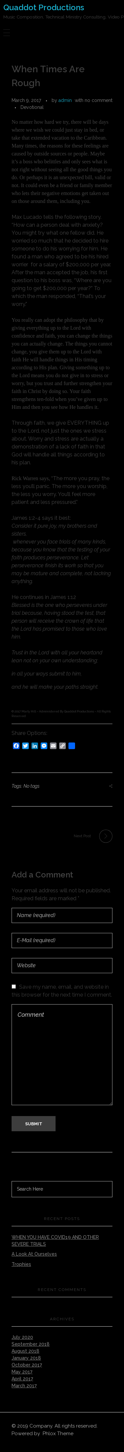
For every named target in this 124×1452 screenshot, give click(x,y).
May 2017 (22, 1371)
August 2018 (25, 1351)
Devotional (32, 107)
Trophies (21, 1264)
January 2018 (26, 1358)
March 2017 (24, 1385)
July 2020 (22, 1337)
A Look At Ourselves (34, 1254)
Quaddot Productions (43, 7)
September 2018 (31, 1344)
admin (65, 100)
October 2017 (27, 1365)
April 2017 (22, 1378)
